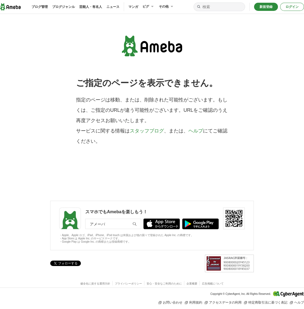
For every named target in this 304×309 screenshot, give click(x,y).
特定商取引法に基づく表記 (265, 302)
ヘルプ (195, 131)
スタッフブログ (147, 131)
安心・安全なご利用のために (164, 283)
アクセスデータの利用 (223, 302)
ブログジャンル (63, 7)
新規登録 (266, 7)
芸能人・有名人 (90, 7)
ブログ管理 (39, 7)
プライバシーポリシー (128, 283)
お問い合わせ (170, 302)
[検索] (199, 7)
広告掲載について (213, 283)
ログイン (292, 7)
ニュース (112, 7)
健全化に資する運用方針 (95, 283)
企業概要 (191, 283)
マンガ (133, 7)
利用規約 (193, 302)
